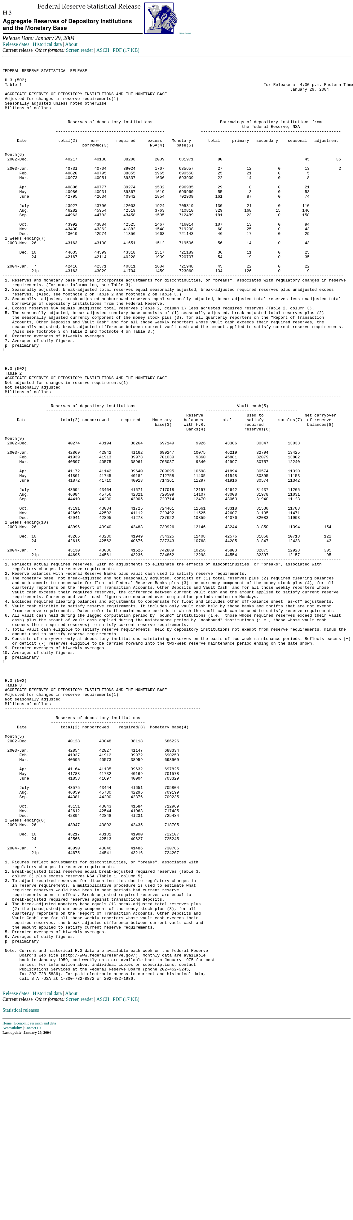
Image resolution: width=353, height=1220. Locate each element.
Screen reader (79, 50)
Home (6, 1206)
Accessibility (12, 1210)
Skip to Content (185, 33)
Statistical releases (20, 1192)
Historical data (47, 44)
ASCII (102, 50)
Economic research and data (35, 1206)
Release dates (15, 44)
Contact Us (32, 1210)
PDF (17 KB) (126, 50)
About (71, 44)
